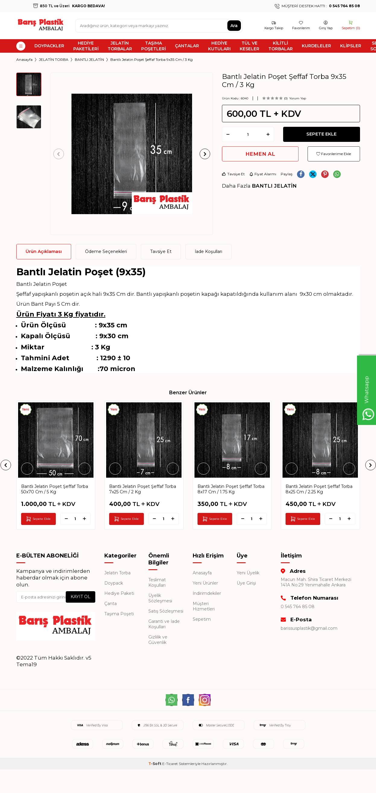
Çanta (110, 603)
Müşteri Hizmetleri (204, 606)
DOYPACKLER (49, 45)
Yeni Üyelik (248, 573)
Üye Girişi (246, 583)
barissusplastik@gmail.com (309, 628)
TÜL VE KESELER (249, 46)
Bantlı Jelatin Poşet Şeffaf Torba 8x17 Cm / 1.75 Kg (230, 489)
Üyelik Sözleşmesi (160, 598)
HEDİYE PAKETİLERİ (86, 46)
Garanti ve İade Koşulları (164, 624)
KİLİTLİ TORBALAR (280, 46)
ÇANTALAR (187, 45)
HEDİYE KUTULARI (219, 46)
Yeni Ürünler (205, 583)
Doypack (113, 583)
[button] (60, 153)
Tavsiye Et (233, 174)
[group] (132, 154)
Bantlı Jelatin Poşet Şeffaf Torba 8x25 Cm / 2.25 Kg (319, 489)
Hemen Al (260, 154)
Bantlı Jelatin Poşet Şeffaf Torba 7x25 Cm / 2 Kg (142, 489)
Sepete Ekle (321, 134)
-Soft (155, 763)
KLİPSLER (350, 45)
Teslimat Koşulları (157, 582)
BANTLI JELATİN (89, 59)
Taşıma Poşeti (119, 614)
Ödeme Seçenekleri (106, 251)
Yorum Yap (297, 98)
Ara (234, 25)
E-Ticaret (170, 763)
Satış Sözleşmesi (165, 611)
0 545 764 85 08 (297, 606)
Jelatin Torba (117, 573)
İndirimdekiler (207, 593)
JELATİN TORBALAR (120, 46)
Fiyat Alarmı (262, 174)
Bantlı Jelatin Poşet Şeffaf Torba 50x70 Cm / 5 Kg (54, 489)
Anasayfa (24, 59)
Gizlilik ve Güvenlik (157, 639)
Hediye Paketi (119, 593)
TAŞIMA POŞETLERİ (153, 46)
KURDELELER (316, 45)
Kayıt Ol (80, 596)
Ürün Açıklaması (44, 251)
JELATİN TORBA (53, 59)
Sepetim (202, 619)
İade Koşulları (208, 251)
